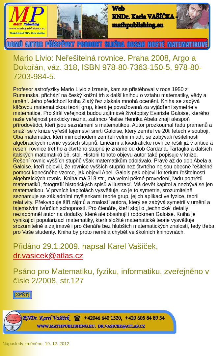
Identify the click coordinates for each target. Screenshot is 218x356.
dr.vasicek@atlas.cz (48, 255)
